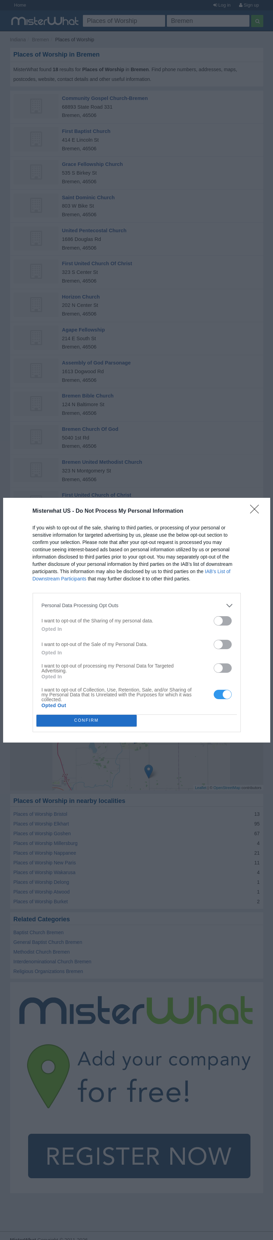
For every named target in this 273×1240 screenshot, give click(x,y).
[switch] (223, 621)
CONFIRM (87, 720)
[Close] (256, 511)
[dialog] (136, 620)
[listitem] (137, 605)
